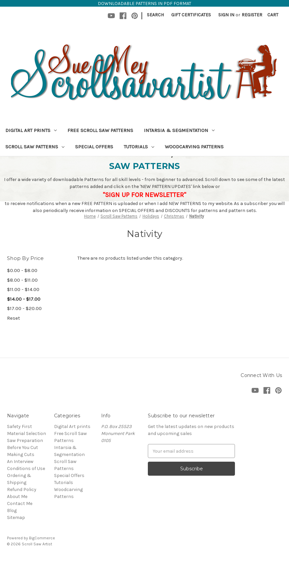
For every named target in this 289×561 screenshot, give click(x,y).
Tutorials (139, 147)
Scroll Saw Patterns (34, 147)
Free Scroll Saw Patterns (100, 130)
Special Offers (94, 147)
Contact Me (19, 503)
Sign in (226, 15)
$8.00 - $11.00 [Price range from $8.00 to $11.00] (22, 280)
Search (155, 15)
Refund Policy (21, 489)
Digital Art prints (31, 130)
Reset (13, 318)
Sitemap (16, 517)
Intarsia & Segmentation (179, 130)
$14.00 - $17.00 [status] (23, 299)
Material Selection (26, 433)
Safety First (19, 426)
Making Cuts (20, 454)
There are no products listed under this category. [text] (130, 258)
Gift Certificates (191, 15)
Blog (12, 510)
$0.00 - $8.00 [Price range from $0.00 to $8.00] (22, 270)
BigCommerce (42, 538)
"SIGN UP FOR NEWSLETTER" (144, 195)
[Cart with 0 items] (273, 15)
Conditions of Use (26, 468)
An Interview (20, 461)
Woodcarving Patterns (194, 147)
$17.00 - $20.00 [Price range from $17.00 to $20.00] (24, 308)
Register (252, 15)
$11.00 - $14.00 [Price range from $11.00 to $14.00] (23, 289)
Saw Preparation (25, 440)
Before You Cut (22, 447)
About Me (17, 496)
